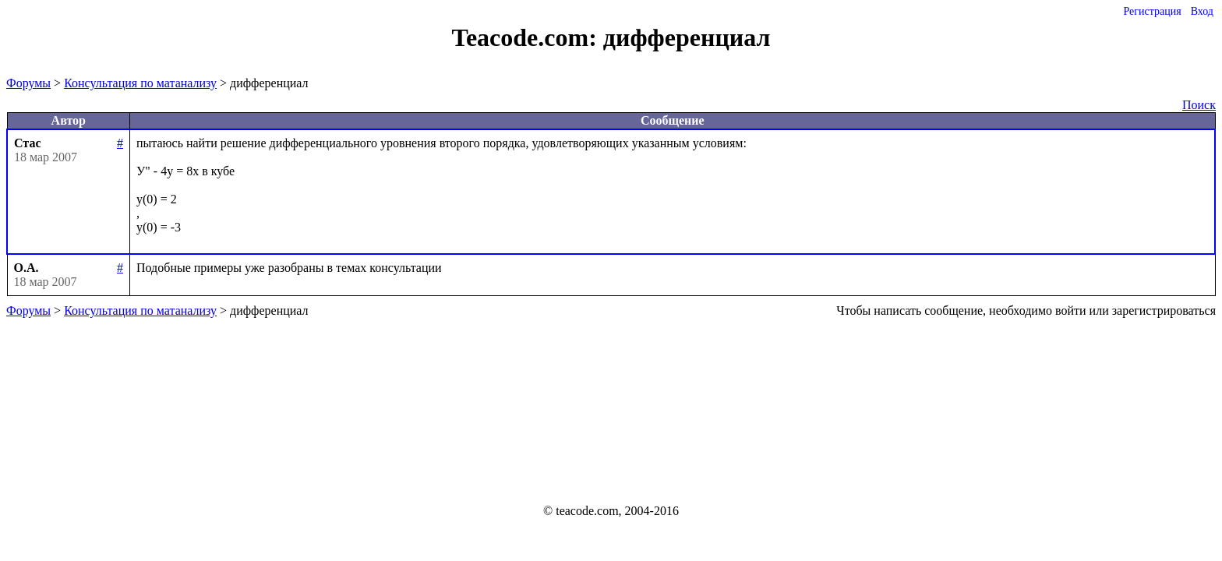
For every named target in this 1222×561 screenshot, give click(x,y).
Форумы (28, 83)
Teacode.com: (527, 37)
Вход (1202, 11)
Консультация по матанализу (140, 83)
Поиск (1199, 104)
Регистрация (1152, 11)
